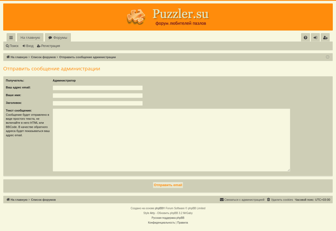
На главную (30, 37)
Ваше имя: (13, 95)
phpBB (159, 208)
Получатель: (15, 80)
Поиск (14, 46)
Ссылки (12, 38)
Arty (152, 213)
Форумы (60, 37)
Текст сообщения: (19, 110)
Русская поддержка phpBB (167, 217)
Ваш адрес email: (18, 87)
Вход (30, 46)
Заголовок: (14, 102)
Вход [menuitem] (316, 38)
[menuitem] (305, 37)
